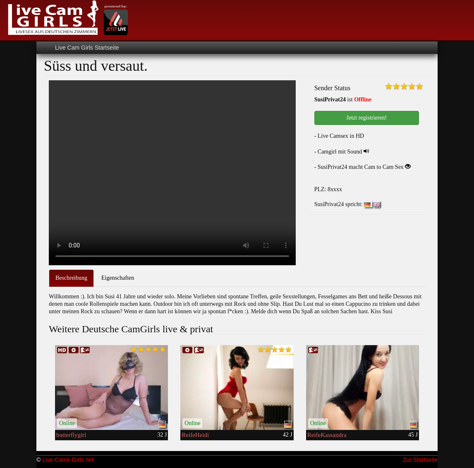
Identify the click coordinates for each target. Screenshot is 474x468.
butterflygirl (71, 435)
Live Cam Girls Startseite (87, 47)
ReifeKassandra (327, 435)
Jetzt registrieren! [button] (367, 118)
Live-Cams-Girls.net (67, 459)
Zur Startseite (420, 459)
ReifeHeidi (195, 435)
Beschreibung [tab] (71, 278)
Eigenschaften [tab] (117, 278)
